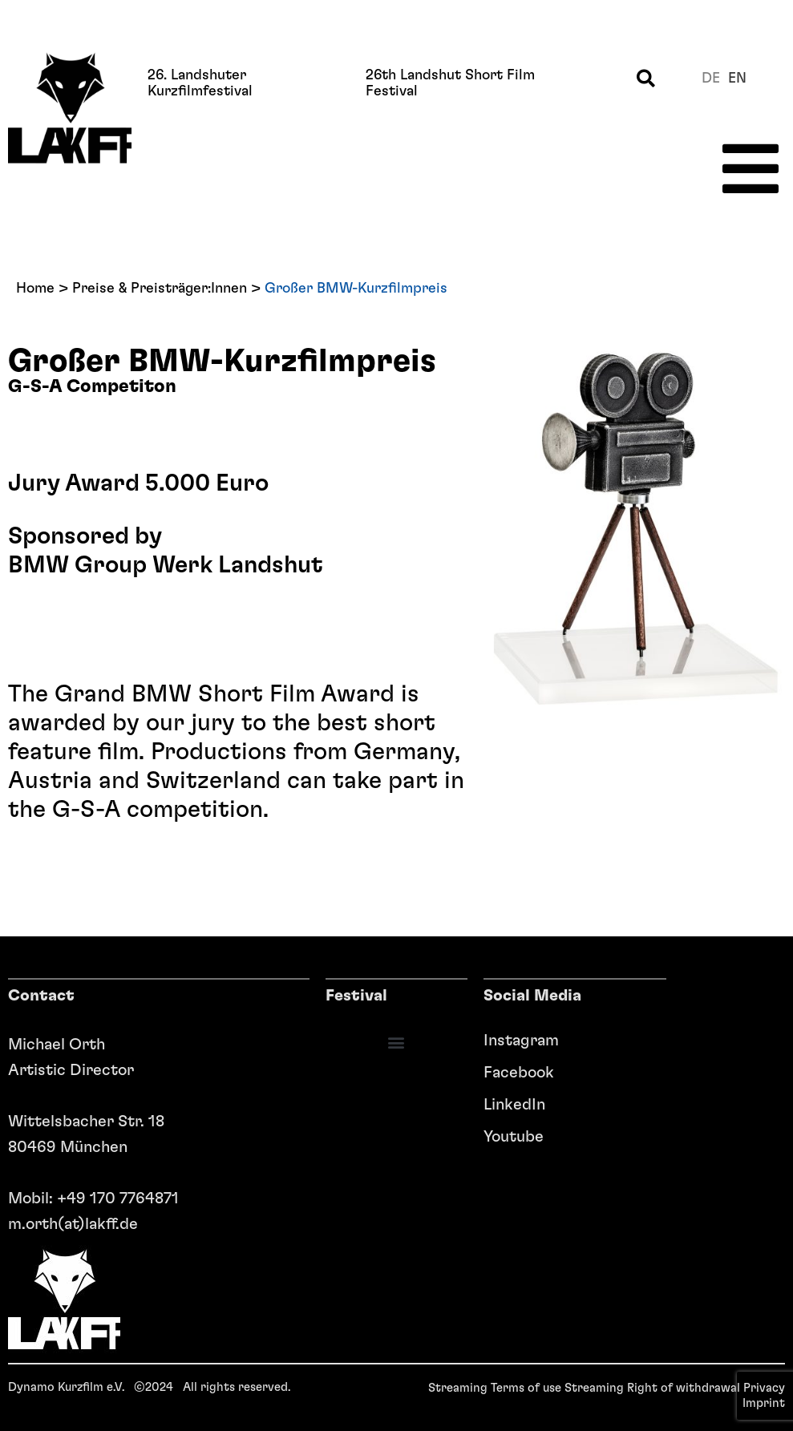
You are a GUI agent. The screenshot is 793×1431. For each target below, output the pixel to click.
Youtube (513, 1137)
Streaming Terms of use (494, 1388)
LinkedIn (514, 1105)
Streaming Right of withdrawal (652, 1388)
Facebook (514, 1073)
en (737, 78)
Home (35, 288)
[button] (646, 78)
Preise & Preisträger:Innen (159, 288)
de (711, 78)
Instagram (514, 1041)
